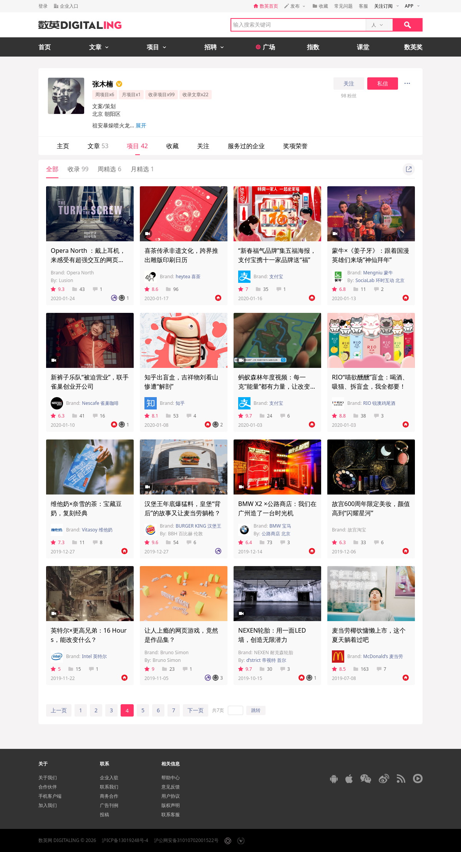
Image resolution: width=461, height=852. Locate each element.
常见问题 (343, 6)
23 (168, 669)
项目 (137, 146)
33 (359, 542)
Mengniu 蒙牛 (378, 272)
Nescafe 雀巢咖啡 (100, 403)
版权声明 (170, 805)
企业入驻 (109, 777)
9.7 (245, 416)
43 (78, 289)
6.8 (339, 289)
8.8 (339, 416)
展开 (141, 125)
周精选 (109, 169)
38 (359, 416)
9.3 (58, 289)
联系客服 (170, 814)
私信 (382, 83)
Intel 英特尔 (94, 656)
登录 (43, 6)
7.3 (58, 542)
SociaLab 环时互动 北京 (380, 280)
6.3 (58, 416)
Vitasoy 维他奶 (97, 529)
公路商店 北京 (276, 533)
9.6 (151, 542)
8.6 (151, 289)
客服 (363, 6)
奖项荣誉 (295, 146)
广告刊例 (109, 805)
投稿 (104, 814)
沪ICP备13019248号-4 (125, 840)
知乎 (180, 403)
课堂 (363, 47)
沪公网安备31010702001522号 (186, 840)
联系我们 (109, 787)
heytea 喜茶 (188, 276)
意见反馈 (170, 787)
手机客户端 (49, 796)
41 (78, 416)
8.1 (151, 416)
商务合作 (109, 796)
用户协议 (170, 796)
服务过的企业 (246, 146)
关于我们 (47, 777)
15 (74, 669)
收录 (78, 169)
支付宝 (276, 276)
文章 (98, 146)
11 (359, 289)
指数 (313, 47)
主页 (63, 146)
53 (172, 416)
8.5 (339, 669)
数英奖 (413, 47)
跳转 (255, 710)
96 (172, 289)
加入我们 (47, 805)
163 (361, 669)
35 (262, 289)
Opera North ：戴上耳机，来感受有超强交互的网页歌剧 (88, 259)
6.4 (245, 542)
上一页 (59, 710)
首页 (44, 47)
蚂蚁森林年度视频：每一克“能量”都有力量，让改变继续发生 (277, 386)
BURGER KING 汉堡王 (198, 526)
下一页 (195, 710)
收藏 (172, 146)
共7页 (218, 710)
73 (266, 542)
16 (99, 416)
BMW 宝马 (280, 526)
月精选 (142, 169)
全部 (52, 169)
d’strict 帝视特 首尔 (266, 660)
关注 (348, 83)
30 (266, 669)
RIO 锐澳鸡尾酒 (379, 403)
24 (266, 416)
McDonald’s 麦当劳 (383, 656)
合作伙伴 (47, 787)
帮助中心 (170, 777)
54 (172, 542)
